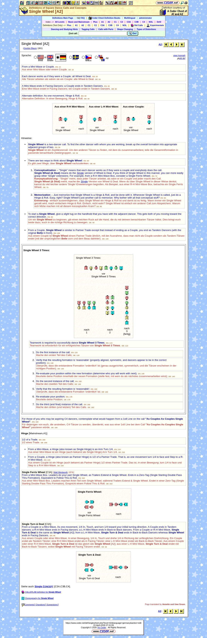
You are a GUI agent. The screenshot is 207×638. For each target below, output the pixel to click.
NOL (151, 22)
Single (80, 173)
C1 (115, 22)
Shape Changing (125, 29)
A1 (102, 22)
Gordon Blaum (30, 48)
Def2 (159, 22)
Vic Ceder (101, 627)
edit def (181, 58)
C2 (121, 22)
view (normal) (179, 55)
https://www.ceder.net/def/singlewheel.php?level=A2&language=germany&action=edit (103, 623)
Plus (95, 22)
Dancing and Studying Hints (64, 29)
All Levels (59, 22)
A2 (109, 22)
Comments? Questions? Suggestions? (40, 604)
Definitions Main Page (62, 18)
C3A (129, 22)
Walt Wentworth (61, 472)
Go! (133, 33)
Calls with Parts (105, 29)
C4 (143, 22)
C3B (137, 22)
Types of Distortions (146, 29)
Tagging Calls (88, 29)
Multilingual (129, 18)
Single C (44, 586)
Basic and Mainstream (78, 22)
